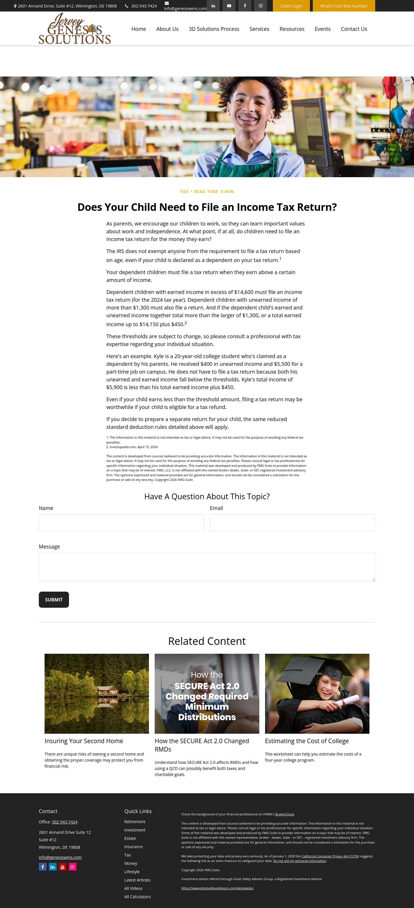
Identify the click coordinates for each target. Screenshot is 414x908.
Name (46, 507)
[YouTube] (229, 6)
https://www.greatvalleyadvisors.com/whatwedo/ (217, 888)
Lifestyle (132, 871)
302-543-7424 (140, 6)
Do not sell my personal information (299, 861)
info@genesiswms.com (185, 6)
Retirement (134, 821)
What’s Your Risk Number (344, 6)
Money (130, 863)
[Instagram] (72, 867)
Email (216, 507)
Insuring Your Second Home (84, 741)
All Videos (133, 888)
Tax (127, 855)
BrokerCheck (284, 814)
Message (49, 546)
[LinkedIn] (213, 6)
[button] (138, 28)
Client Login (291, 6)
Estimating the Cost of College (307, 741)
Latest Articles (137, 880)
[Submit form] (54, 600)
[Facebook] (244, 6)
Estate (130, 838)
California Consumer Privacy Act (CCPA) (330, 856)
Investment (134, 830)
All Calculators (137, 896)
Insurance (133, 846)
